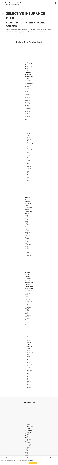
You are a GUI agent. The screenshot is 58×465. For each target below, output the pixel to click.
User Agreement (24, 444)
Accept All (33, 463)
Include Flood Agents (29, 411)
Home (7, 10)
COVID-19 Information (25, 429)
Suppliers (22, 427)
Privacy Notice (23, 431)
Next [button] (49, 370)
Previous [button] (42, 370)
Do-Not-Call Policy (24, 442)
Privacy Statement (30, 460)
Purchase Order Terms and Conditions (28, 449)
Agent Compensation (25, 447)
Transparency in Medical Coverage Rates (29, 455)
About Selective (12, 10)
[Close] (55, 458)
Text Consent (23, 445)
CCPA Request (23, 433)
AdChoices (23, 440)
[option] (29, 357)
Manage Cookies (24, 434)
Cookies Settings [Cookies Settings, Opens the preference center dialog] (24, 463)
